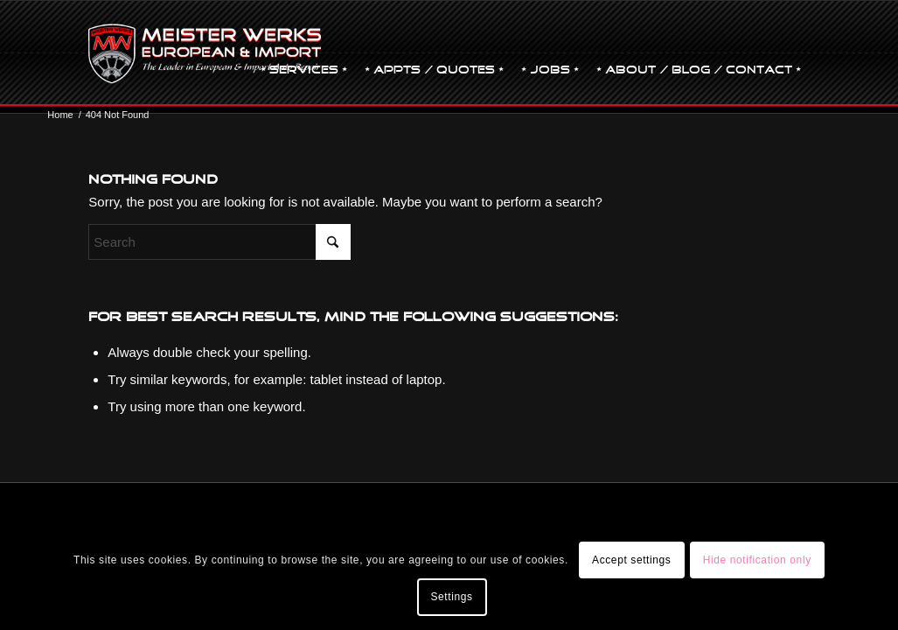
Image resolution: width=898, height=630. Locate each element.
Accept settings (631, 560)
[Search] (219, 242)
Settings (451, 597)
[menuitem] (304, 53)
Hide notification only (757, 560)
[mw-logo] (204, 53)
